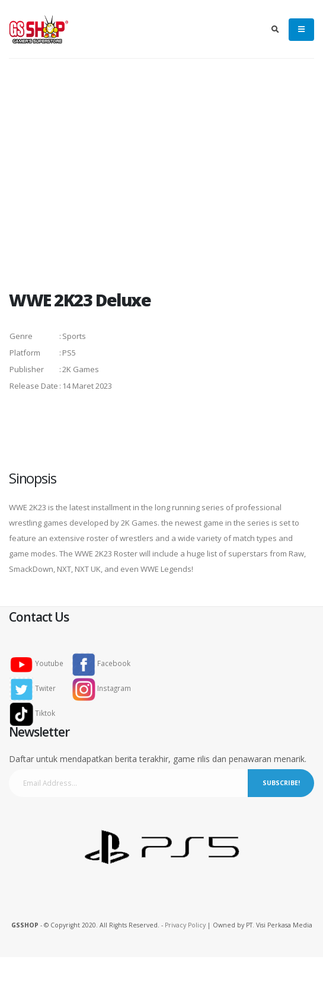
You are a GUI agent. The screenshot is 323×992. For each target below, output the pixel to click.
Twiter (36, 688)
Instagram (101, 688)
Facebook (101, 663)
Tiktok (35, 713)
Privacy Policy (185, 925)
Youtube (40, 663)
